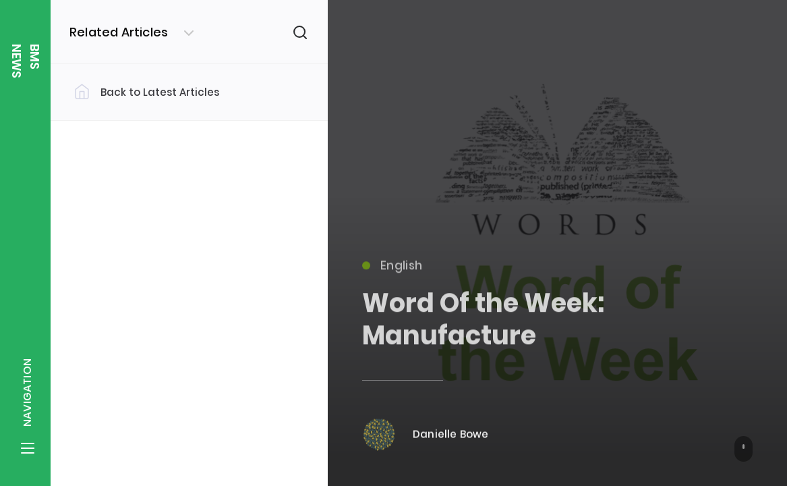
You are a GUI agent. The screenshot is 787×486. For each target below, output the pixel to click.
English (392, 270)
